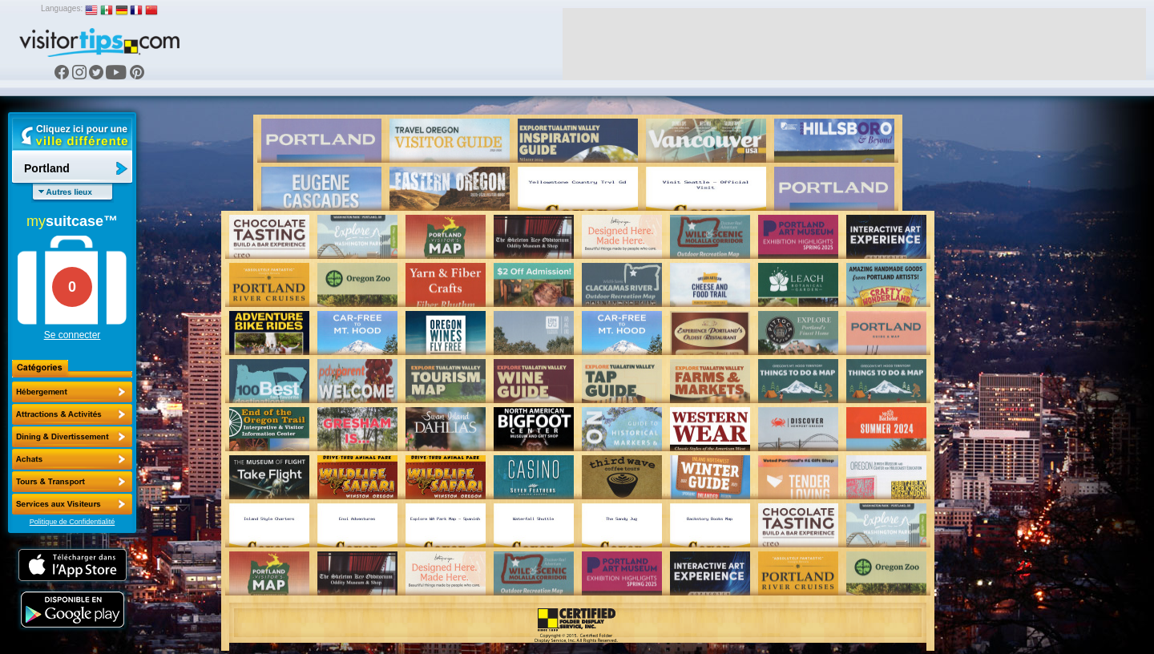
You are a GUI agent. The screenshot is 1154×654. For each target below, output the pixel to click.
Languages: (62, 8)
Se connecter (72, 335)
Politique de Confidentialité (72, 522)
